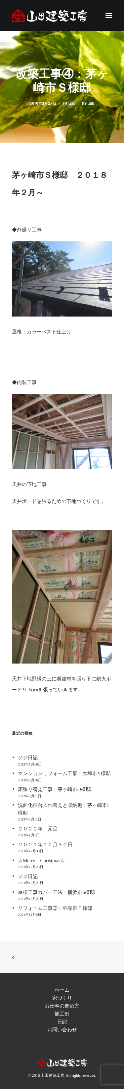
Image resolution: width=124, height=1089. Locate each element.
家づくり (62, 998)
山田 (91, 103)
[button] (109, 15)
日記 (71, 103)
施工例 (62, 1013)
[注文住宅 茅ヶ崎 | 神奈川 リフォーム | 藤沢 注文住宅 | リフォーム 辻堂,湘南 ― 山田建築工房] (49, 15)
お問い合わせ (62, 1029)
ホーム (62, 990)
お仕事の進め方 (62, 1006)
